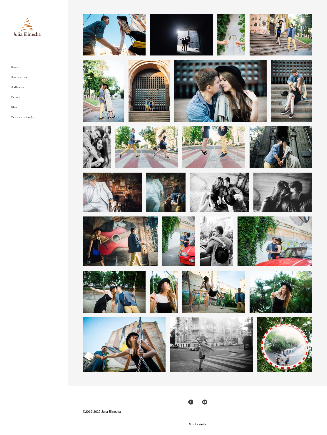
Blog (14, 121)
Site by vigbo (197, 424)
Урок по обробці (23, 131)
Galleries (18, 101)
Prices (16, 111)
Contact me (19, 91)
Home (15, 81)
